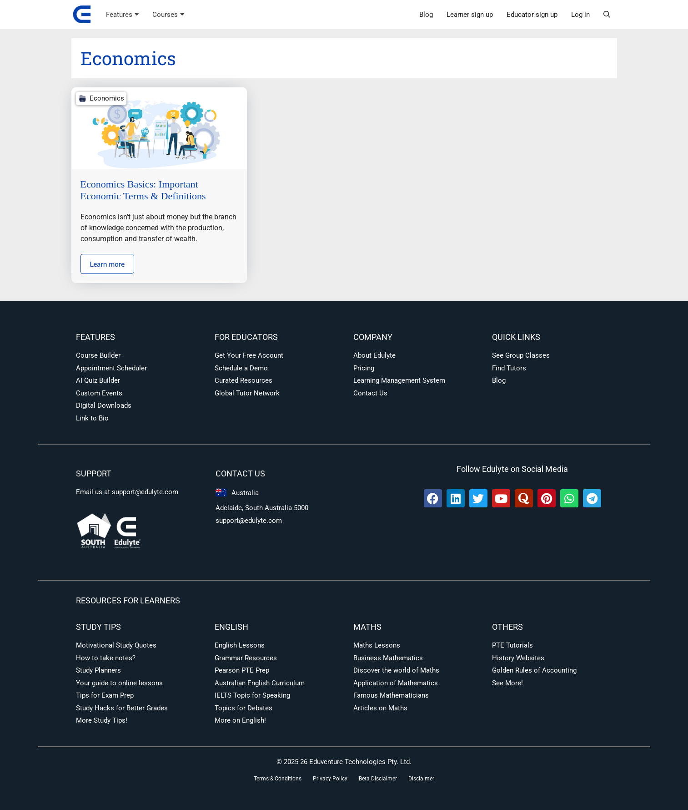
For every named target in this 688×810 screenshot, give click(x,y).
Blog (426, 14)
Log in (580, 14)
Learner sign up (470, 14)
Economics (107, 98)
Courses (168, 15)
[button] (607, 14)
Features (122, 15)
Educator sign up (532, 14)
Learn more (107, 264)
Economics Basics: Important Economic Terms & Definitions (143, 190)
